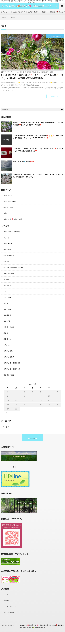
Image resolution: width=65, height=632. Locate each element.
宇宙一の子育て (9, 255)
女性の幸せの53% (19, 12)
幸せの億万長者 (9, 273)
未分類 (6, 303)
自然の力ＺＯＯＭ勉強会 (12, 363)
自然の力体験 (8, 351)
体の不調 (28, 72)
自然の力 (7, 345)
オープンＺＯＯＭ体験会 (12, 232)
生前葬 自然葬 (33, 12)
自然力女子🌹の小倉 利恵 (13, 219)
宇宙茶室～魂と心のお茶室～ (13, 267)
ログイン (7, 594)
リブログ (7, 238)
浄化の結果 (7, 309)
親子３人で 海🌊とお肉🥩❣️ (23, 161)
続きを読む (55, 96)
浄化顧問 (7, 321)
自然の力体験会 (56, 36)
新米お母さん (8, 285)
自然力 (44, 12)
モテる (22, 72)
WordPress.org (9, 612)
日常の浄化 (7, 297)
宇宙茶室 (7, 261)
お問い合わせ (5, 12)
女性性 (34, 72)
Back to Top (32, 438)
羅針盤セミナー (9, 339)
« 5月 (5, 412)
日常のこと (7, 291)
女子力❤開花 (8, 244)
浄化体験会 (7, 315)
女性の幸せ (7, 250)
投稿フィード (8, 600)
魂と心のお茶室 (9, 375)
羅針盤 (6, 333)
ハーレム (16, 72)
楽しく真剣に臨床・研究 (45, 72)
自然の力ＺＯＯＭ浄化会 (12, 369)
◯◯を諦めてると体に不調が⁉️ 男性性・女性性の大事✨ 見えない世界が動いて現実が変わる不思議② (32, 77)
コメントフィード (10, 606)
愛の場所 (7, 279)
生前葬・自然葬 (9, 327)
